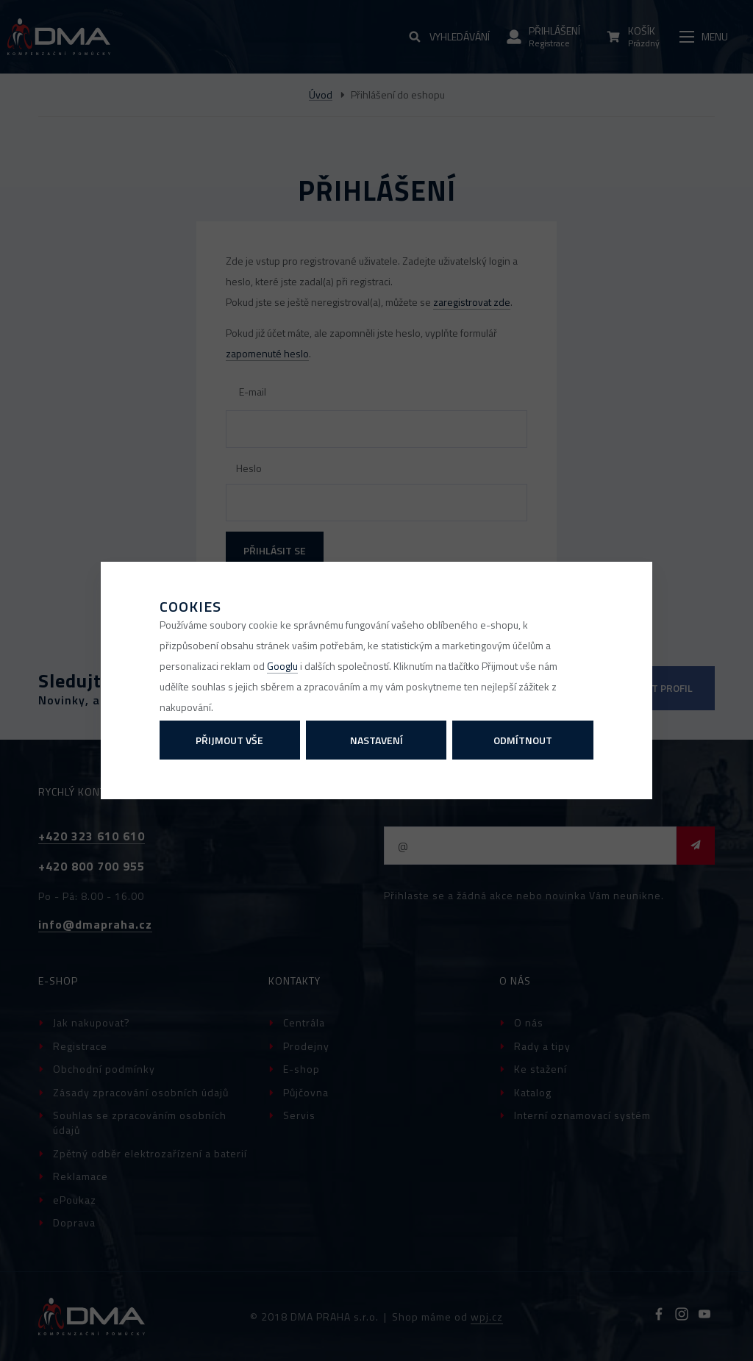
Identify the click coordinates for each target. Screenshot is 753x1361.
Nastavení (376, 740)
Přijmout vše (229, 740)
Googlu (282, 666)
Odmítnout (522, 740)
